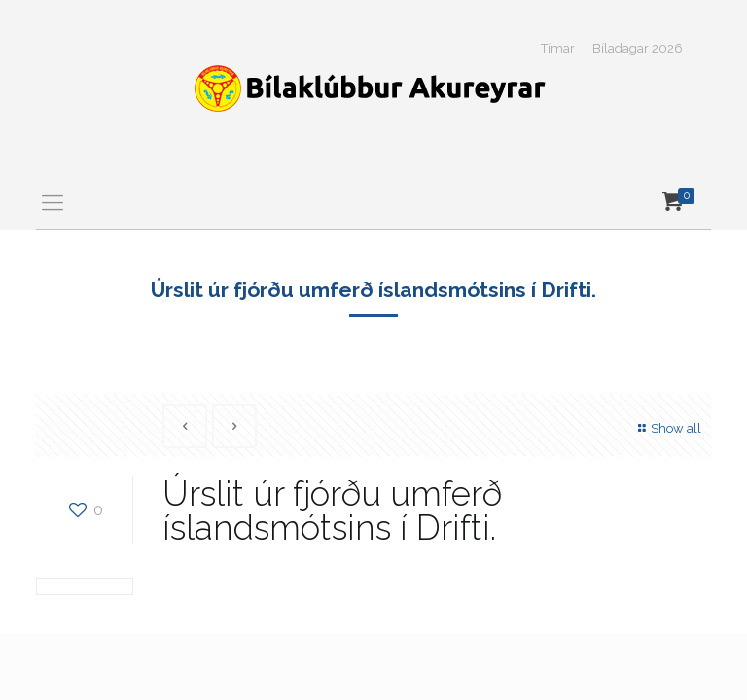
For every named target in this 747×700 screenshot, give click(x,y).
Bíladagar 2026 (637, 48)
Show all (667, 428)
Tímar (558, 48)
